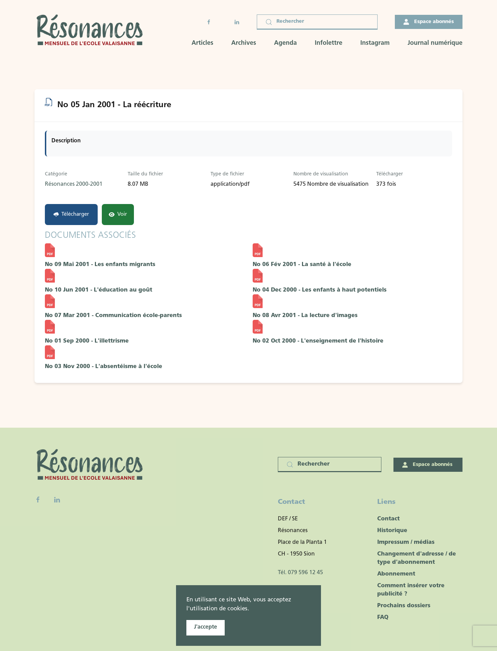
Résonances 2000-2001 (74, 184)
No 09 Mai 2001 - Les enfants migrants (100, 264)
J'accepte (205, 627)
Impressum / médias (406, 542)
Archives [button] (243, 43)
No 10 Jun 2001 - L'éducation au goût (98, 290)
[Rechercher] (317, 22)
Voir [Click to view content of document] (118, 214)
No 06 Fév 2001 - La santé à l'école (302, 264)
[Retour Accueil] (92, 31)
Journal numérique (435, 43)
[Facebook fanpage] (38, 499)
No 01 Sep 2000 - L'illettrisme (87, 341)
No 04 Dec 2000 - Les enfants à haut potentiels (320, 290)
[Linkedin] (56, 499)
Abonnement (396, 574)
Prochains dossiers (403, 606)
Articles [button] (202, 43)
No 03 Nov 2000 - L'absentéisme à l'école (103, 366)
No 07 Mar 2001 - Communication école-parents (113, 315)
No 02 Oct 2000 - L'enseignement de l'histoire (318, 341)
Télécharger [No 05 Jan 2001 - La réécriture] (71, 214)
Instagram (375, 43)
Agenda (285, 43)
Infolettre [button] (328, 43)
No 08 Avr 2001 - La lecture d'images (305, 315)
